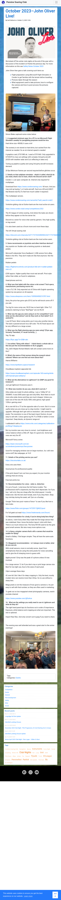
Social (7, 706)
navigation (22, 749)
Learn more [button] (28, 896)
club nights (25, 752)
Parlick (26, 759)
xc (46, 759)
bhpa (14, 756)
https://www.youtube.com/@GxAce (19, 598)
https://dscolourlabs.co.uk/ (16, 460)
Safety (7, 700)
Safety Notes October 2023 (33, 66)
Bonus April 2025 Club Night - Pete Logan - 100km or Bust (22, 739)
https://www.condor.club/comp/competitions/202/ (25, 209)
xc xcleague (8, 762)
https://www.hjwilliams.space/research (20, 365)
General (7, 695)
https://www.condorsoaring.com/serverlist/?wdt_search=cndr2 (29, 200)
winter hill (15, 752)
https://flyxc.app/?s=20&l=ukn (17, 340)
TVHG (40, 756)
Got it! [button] (55, 895)
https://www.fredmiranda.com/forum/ (36, 513)
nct (33, 752)
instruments (37, 749)
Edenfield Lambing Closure (13, 722)
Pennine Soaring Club (14, 2)
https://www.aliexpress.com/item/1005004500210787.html (28, 296)
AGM (46, 752)
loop (37, 752)
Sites (6, 703)
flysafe (34, 756)
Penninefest (17, 759)
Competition (8, 689)
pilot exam (8, 756)
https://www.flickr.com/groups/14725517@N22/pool (25, 508)
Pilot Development (10, 697)
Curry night (46, 749)
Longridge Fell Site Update (13, 716)
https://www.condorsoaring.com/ (30, 187)
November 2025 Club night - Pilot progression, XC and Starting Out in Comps (28, 728)
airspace (7, 760)
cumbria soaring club (11, 749)
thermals (41, 760)
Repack (27, 756)
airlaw (19, 756)
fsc (23, 756)
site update (33, 760)
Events (18, 678)
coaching (8, 752)
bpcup (29, 749)
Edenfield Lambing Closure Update (15, 733)
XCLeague (47, 756)
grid (42, 752)
